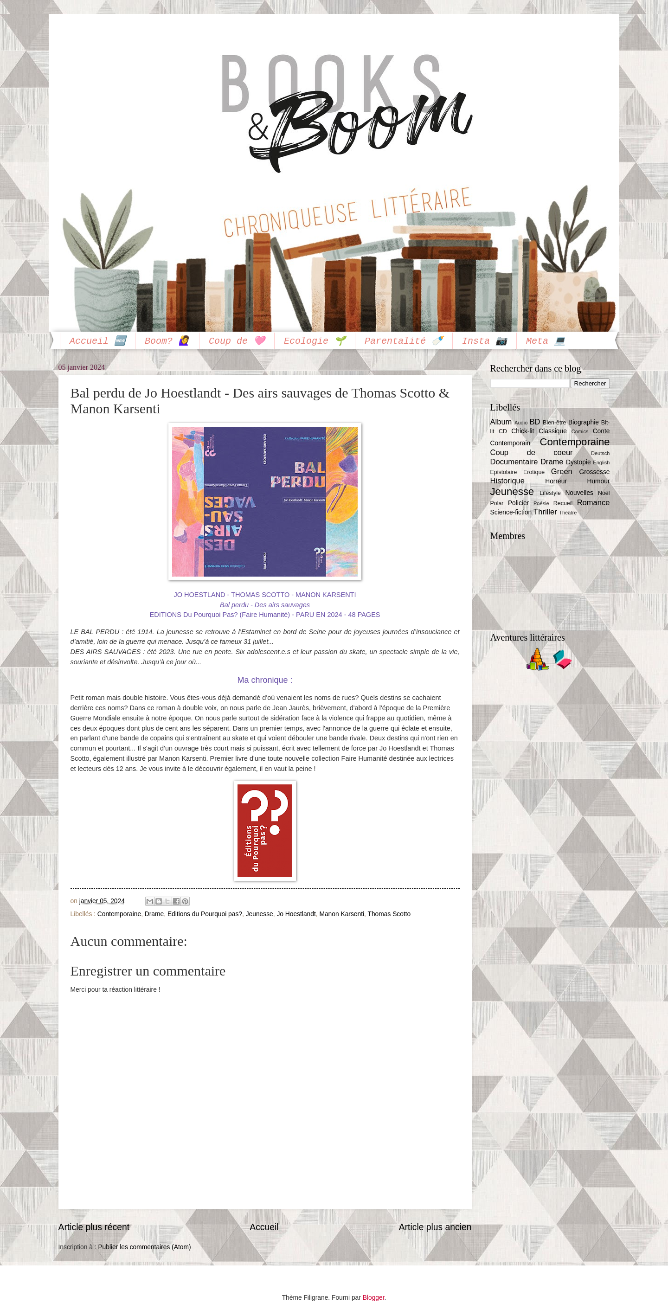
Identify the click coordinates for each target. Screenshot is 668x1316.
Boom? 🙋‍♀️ (167, 341)
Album (501, 421)
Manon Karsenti (341, 914)
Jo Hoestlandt (295, 914)
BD (534, 421)
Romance (593, 502)
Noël (604, 493)
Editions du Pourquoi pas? (204, 914)
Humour (598, 481)
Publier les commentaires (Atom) (144, 1247)
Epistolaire (503, 472)
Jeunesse (259, 914)
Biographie (583, 422)
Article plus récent (94, 1227)
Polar (497, 503)
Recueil (562, 503)
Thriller (545, 511)
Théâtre (568, 512)
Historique (507, 480)
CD (503, 431)
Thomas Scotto (389, 914)
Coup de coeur (531, 452)
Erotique (534, 472)
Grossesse (594, 472)
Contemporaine (119, 914)
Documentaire (514, 461)
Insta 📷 (484, 341)
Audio (520, 422)
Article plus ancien (435, 1227)
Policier (518, 503)
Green (561, 471)
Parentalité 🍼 (404, 341)
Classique (553, 431)
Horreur (556, 481)
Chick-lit (522, 431)
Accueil (264, 1227)
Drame (154, 914)
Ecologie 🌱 (315, 341)
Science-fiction (511, 512)
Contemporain (510, 443)
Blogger (374, 1297)
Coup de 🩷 (237, 341)
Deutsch (600, 453)
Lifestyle (550, 493)
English (601, 462)
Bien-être (554, 422)
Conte (601, 431)
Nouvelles (579, 492)
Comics (580, 431)
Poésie (541, 503)
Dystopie (578, 462)
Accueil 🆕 (98, 341)
